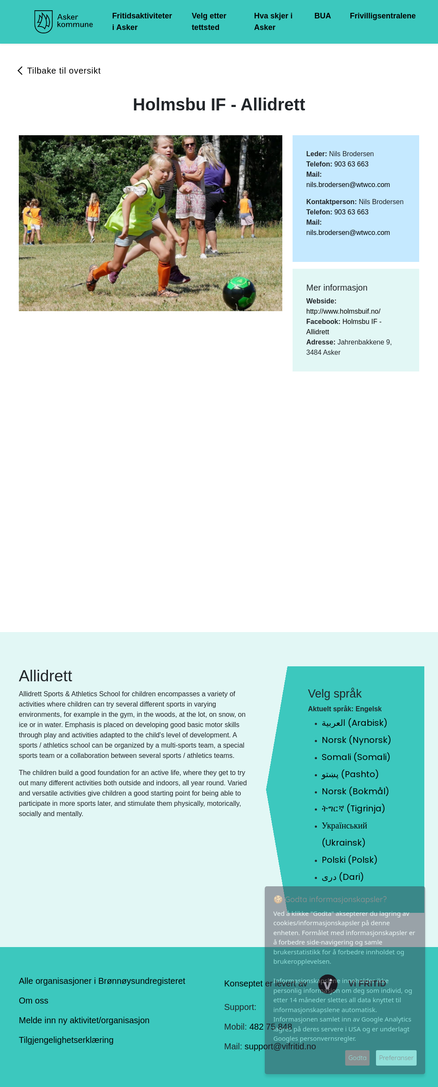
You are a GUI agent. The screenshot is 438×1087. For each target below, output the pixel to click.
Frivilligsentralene (383, 16)
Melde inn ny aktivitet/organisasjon (84, 1020)
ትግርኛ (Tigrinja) (353, 808)
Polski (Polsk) (350, 860)
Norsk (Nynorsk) (356, 740)
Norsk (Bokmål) (355, 791)
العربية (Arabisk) (355, 723)
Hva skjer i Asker (273, 22)
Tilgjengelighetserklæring (66, 1040)
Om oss (33, 1000)
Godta (357, 1058)
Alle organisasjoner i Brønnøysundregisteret (102, 981)
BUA (322, 16)
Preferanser (396, 1058)
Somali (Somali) (356, 757)
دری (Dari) (343, 877)
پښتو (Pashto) (350, 774)
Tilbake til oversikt (64, 70)
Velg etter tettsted (209, 22)
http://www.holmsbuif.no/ (343, 311)
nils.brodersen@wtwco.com (348, 184)
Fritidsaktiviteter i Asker (142, 22)
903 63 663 (351, 164)
